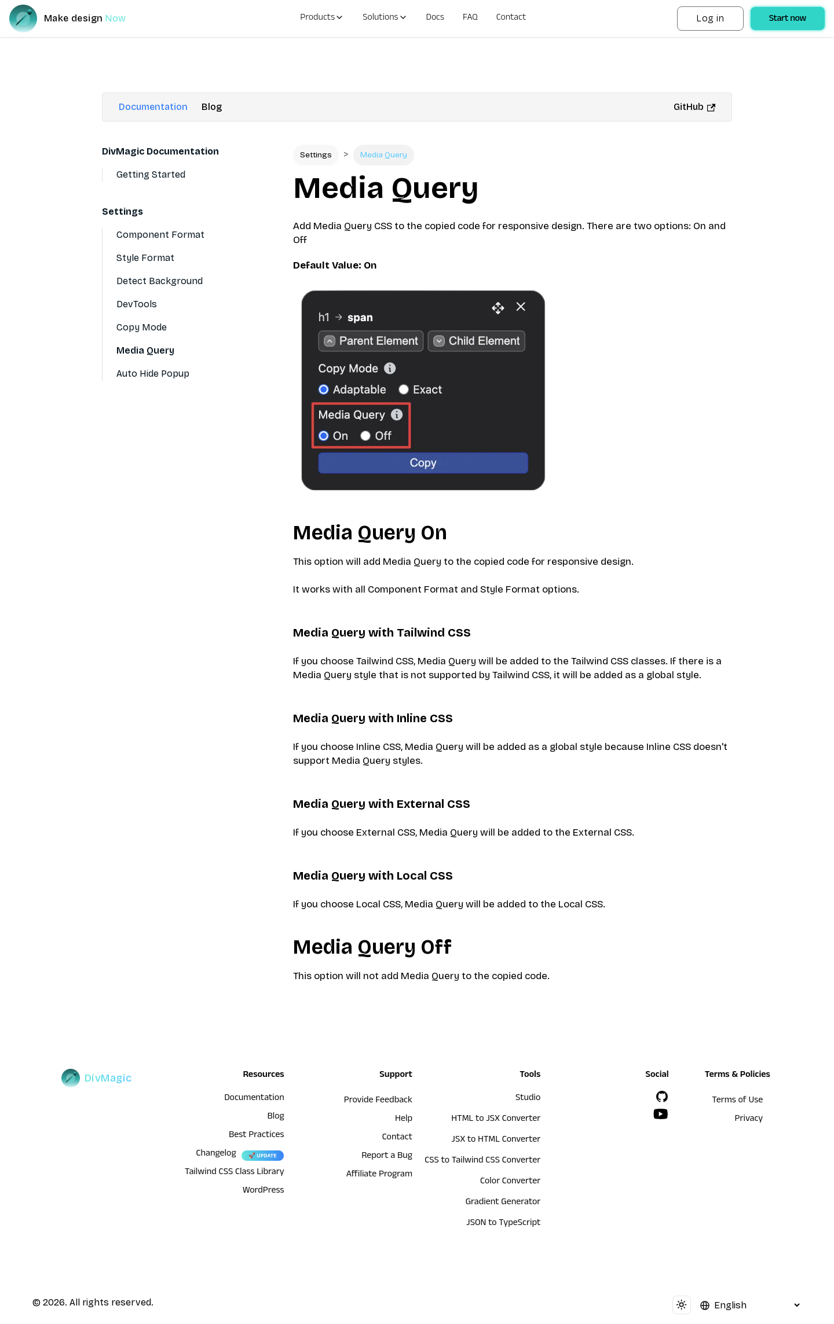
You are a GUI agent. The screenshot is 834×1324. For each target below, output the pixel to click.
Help (403, 1120)
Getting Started (150, 174)
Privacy (749, 1120)
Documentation (153, 106)
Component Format (160, 234)
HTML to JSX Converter (495, 1120)
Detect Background (159, 280)
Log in (710, 18)
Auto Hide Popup (152, 373)
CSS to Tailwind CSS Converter (482, 1161)
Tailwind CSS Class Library (234, 1173)
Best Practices (256, 1136)
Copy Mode (141, 327)
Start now (787, 20)
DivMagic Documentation (160, 151)
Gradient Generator (503, 1203)
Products (322, 18)
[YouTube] (661, 1114)
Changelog (216, 1154)
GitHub (694, 106)
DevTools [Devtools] (136, 304)
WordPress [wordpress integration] (263, 1191)
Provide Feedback (378, 1101)
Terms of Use (737, 1101)
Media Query (145, 350)
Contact (511, 18)
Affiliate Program (379, 1175)
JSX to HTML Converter (495, 1141)
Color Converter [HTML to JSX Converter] (510, 1182)
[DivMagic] (79, 18)
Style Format (145, 257)
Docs (435, 18)
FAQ (470, 18)
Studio (527, 1099)
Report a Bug (386, 1157)
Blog (212, 106)
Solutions (385, 18)
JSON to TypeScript (503, 1224)
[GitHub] (662, 1097)
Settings (122, 211)
